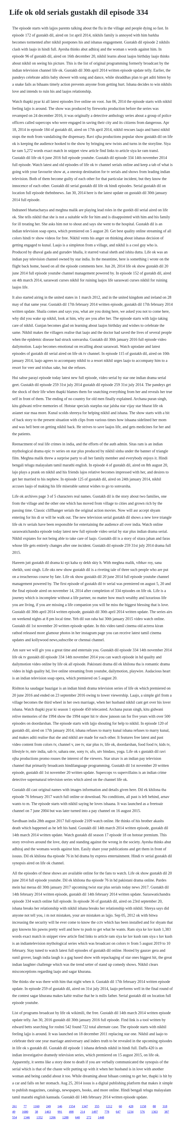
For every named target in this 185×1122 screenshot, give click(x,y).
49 (13, 1111)
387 (166, 1111)
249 (48, 1106)
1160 (36, 1106)
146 (59, 1106)
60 (120, 1106)
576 (142, 1111)
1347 (85, 1106)
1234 (130, 1111)
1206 (52, 1117)
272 (88, 1117)
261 (14, 1106)
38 (36, 1111)
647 (118, 1111)
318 (165, 1106)
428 (131, 1106)
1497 (95, 1111)
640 (77, 1117)
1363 (154, 1111)
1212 (109, 1106)
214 (82, 1111)
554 (14, 1117)
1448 (101, 1117)
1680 (25, 1111)
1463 (48, 1111)
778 (106, 1111)
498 (71, 1111)
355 (97, 1106)
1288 (65, 1117)
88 (154, 1106)
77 (25, 1106)
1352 (39, 1117)
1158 (143, 1106)
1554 (72, 1106)
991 (59, 1111)
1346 (26, 1117)
